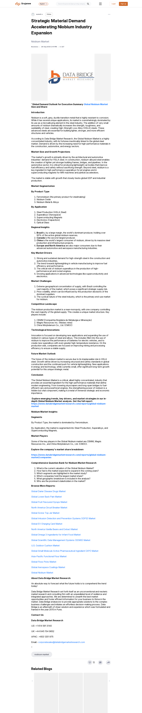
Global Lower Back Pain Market (46, 496)
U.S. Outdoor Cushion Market (45, 545)
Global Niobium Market (96, 104)
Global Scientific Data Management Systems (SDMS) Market (60, 540)
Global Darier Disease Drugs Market (48, 491)
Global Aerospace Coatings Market (48, 567)
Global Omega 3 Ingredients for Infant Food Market (56, 534)
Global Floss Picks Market (43, 561)
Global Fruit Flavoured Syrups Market (49, 502)
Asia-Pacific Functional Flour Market (49, 556)
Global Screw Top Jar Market (45, 513)
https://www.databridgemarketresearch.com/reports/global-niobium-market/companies (68, 456)
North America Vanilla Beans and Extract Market (54, 529)
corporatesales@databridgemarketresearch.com (61, 642)
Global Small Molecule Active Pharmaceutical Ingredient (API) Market (64, 551)
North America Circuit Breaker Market (49, 507)
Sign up (123, 4)
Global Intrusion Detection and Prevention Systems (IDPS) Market (63, 518)
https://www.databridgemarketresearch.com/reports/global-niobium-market (68, 405)
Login (114, 4)
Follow (49, 14)
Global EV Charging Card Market (46, 523)
